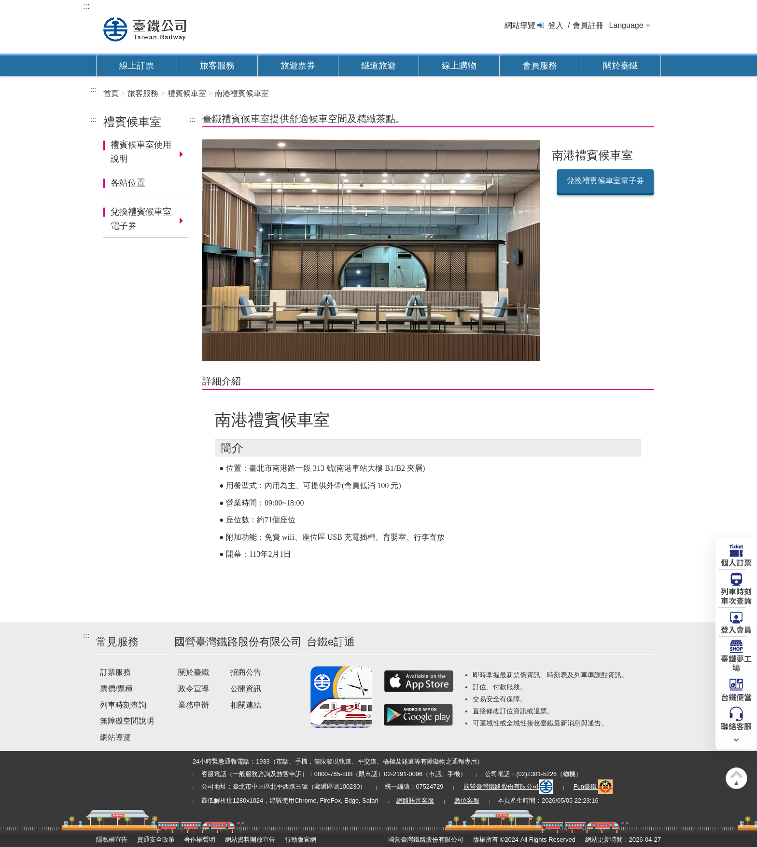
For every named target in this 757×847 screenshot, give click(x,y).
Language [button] (626, 25)
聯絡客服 (736, 725)
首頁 (111, 93)
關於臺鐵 (620, 65)
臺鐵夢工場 (736, 662)
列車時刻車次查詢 (736, 595)
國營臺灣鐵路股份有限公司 (508, 786)
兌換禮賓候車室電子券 (141, 219)
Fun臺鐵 (593, 786)
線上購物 (459, 65)
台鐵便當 (736, 696)
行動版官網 (300, 839)
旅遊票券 (297, 65)
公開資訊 (245, 688)
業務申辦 (193, 705)
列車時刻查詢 (123, 705)
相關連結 (245, 705)
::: (86, 6)
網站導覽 (520, 25)
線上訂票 (136, 65)
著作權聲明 (199, 839)
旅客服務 (217, 65)
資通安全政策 (156, 839)
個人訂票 (736, 562)
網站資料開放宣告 (250, 839)
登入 (555, 25)
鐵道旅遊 (378, 65)
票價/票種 (116, 688)
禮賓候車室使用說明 (141, 152)
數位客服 (466, 800)
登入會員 (736, 629)
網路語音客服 (415, 800)
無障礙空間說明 (127, 721)
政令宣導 (193, 688)
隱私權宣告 (111, 839)
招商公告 (245, 672)
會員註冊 (588, 25)
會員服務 (539, 65)
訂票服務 (115, 672)
